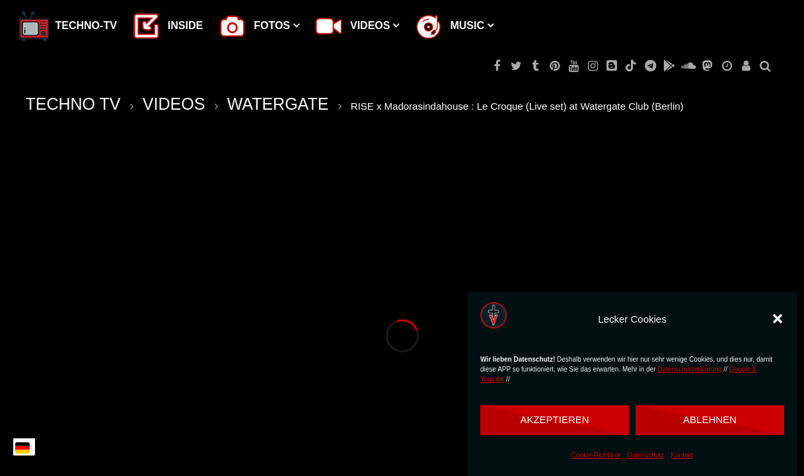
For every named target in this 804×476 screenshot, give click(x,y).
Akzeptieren (554, 419)
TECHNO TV (73, 104)
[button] (777, 318)
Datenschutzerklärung (689, 369)
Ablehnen (710, 419)
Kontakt (682, 455)
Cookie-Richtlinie (596, 455)
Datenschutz (646, 455)
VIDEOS (174, 104)
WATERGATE (278, 104)
